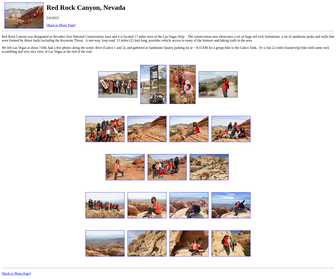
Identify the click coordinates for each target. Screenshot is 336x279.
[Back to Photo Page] (61, 25)
